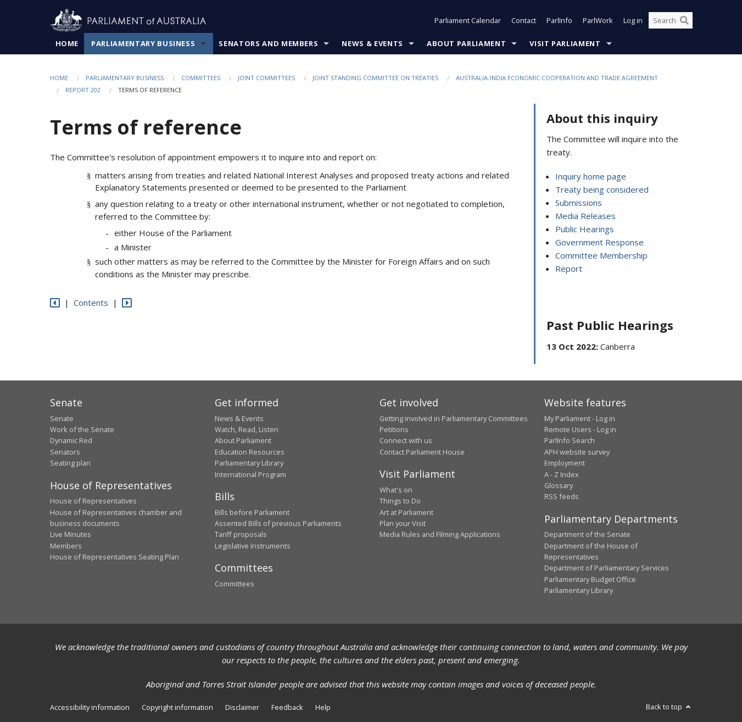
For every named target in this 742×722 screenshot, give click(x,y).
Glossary (558, 485)
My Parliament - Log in (579, 418)
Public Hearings (584, 229)
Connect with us (406, 441)
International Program (250, 474)
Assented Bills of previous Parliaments (278, 523)
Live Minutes (70, 535)
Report (568, 269)
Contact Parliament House (422, 452)
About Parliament (466, 43)
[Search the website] (671, 21)
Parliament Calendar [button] (467, 21)
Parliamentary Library (249, 463)
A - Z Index (561, 474)
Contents (91, 303)
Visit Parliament (564, 43)
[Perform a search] (684, 21)
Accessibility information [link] (90, 707)
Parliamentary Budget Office (590, 579)
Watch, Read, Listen (246, 429)
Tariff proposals (241, 535)
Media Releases (585, 216)
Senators (65, 452)
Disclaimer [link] (242, 707)
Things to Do (400, 501)
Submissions (578, 203)
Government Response (599, 242)
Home (67, 43)
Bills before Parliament (252, 512)
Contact (523, 21)
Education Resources (249, 452)
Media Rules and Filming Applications (440, 535)
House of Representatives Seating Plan (114, 557)
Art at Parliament (406, 512)
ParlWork (598, 21)
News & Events (372, 43)
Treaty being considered (602, 189)
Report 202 (83, 90)
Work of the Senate (82, 429)
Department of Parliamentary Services (606, 568)
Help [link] (323, 707)
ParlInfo (559, 21)
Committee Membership (601, 255)
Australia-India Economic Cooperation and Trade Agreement (557, 78)
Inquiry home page (590, 176)
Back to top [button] (669, 707)
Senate (62, 418)
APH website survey (577, 452)
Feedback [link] (287, 707)
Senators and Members (268, 43)
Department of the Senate (587, 535)
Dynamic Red (71, 441)
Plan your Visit (403, 523)
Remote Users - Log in (580, 429)
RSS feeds (561, 497)
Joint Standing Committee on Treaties (375, 78)
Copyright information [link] (177, 707)
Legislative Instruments (253, 546)
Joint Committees (266, 78)
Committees (200, 78)
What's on (396, 490)
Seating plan (70, 463)
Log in (633, 21)
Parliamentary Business (143, 43)
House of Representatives (93, 501)
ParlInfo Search (569, 441)
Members (66, 546)
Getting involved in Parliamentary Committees (454, 418)
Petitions (394, 429)
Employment (564, 463)
